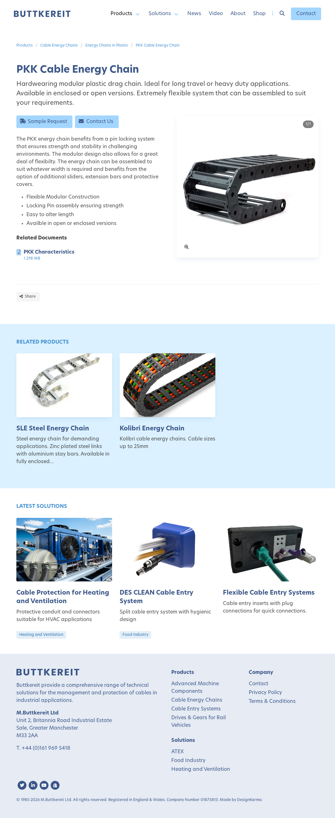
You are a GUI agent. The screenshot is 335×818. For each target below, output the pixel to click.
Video (216, 13)
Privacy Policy (265, 692)
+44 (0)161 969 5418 (46, 748)
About (238, 13)
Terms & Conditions (272, 701)
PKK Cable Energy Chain (157, 46)
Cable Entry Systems (196, 709)
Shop (259, 13)
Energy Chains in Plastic (106, 46)
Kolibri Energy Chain (152, 429)
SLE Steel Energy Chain (52, 429)
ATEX (177, 751)
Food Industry (135, 635)
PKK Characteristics (49, 252)
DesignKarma (249, 800)
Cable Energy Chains (59, 46)
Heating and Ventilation (41, 635)
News (194, 13)
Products (121, 13)
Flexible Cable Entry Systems (269, 593)
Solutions (160, 13)
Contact (306, 13)
